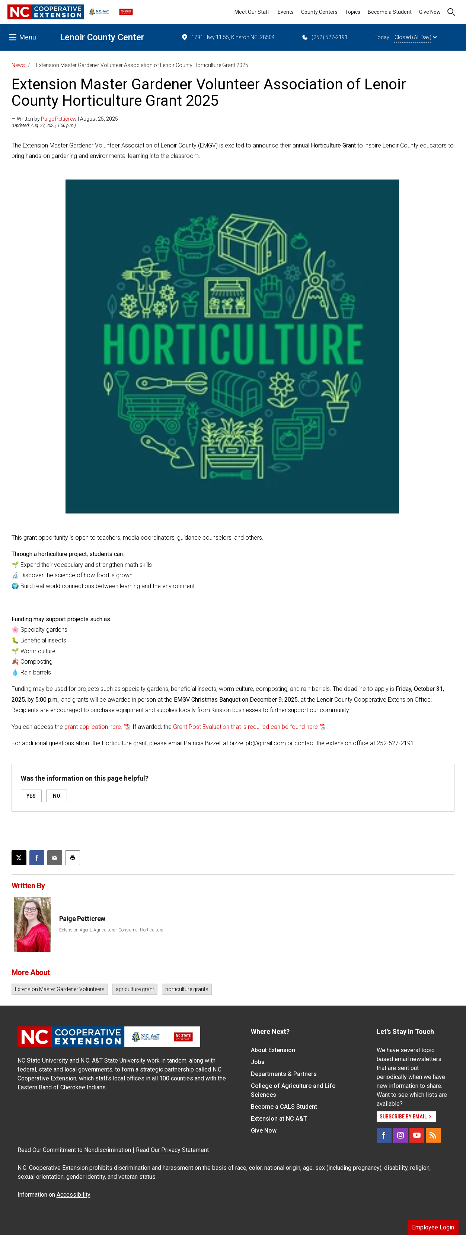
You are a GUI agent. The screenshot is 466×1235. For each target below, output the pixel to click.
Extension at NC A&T (279, 1118)
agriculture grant (135, 989)
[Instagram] (400, 1135)
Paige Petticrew (59, 119)
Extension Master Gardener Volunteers (60, 989)
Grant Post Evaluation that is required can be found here (245, 726)
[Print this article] (72, 857)
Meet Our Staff (252, 12)
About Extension (273, 1050)
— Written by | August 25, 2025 (65, 119)
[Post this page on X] (19, 857)
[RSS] (433, 1135)
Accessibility (73, 1194)
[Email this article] (54, 857)
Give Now (430, 12)
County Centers (319, 12)
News (18, 65)
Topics (352, 12)
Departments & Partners (284, 1073)
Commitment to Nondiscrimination (87, 1149)
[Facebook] (384, 1135)
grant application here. (93, 726)
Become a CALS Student (284, 1106)
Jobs (258, 1062)
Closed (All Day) (416, 37)
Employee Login (433, 1227)
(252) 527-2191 (324, 37)
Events (286, 12)
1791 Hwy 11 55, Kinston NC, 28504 (228, 37)
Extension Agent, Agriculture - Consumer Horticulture (111, 930)
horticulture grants (186, 989)
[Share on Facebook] (36, 857)
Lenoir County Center (102, 37)
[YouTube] (416, 1135)
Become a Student (390, 12)
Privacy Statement (185, 1149)
